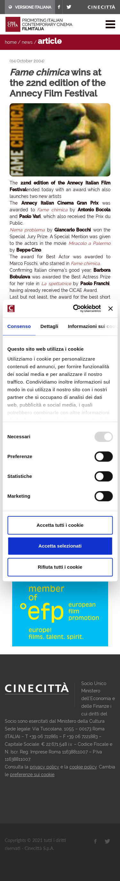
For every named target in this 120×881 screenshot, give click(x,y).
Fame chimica (52, 209)
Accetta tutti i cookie (60, 525)
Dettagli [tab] (49, 326)
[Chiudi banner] (110, 308)
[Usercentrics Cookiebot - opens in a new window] (75, 308)
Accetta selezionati (60, 546)
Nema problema (27, 229)
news (27, 42)
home (11, 42)
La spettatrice (56, 283)
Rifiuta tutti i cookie (60, 567)
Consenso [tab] (19, 326)
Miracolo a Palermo (89, 243)
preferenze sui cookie (32, 774)
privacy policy (44, 766)
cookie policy (83, 766)
